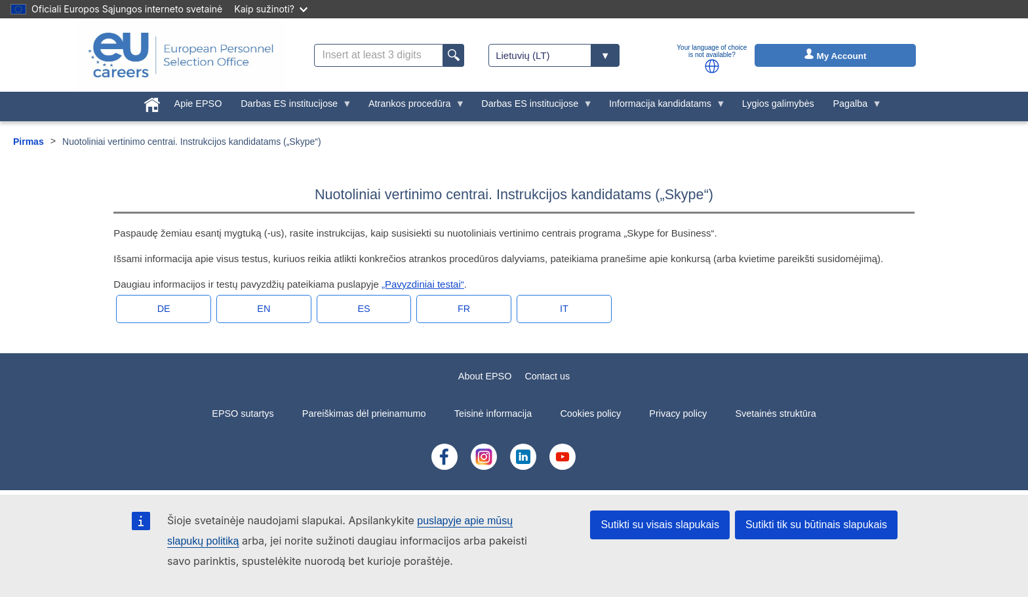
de (163, 308)
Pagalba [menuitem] (852, 106)
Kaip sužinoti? (270, 8)
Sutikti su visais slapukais (660, 524)
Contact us (547, 376)
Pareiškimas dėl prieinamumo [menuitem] (364, 413)
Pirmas (28, 141)
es (363, 308)
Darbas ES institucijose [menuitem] (291, 106)
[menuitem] (152, 102)
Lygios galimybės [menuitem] (778, 103)
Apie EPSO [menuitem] (198, 103)
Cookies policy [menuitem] (590, 413)
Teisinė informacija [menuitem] (493, 413)
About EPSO (485, 376)
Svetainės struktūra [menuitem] (776, 413)
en (263, 308)
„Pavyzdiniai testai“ (423, 284)
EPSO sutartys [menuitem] (242, 413)
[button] (712, 66)
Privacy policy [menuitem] (678, 413)
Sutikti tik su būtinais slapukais (816, 524)
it (564, 308)
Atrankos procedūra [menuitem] (412, 106)
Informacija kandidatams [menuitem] (663, 106)
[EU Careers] (181, 55)
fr (464, 308)
